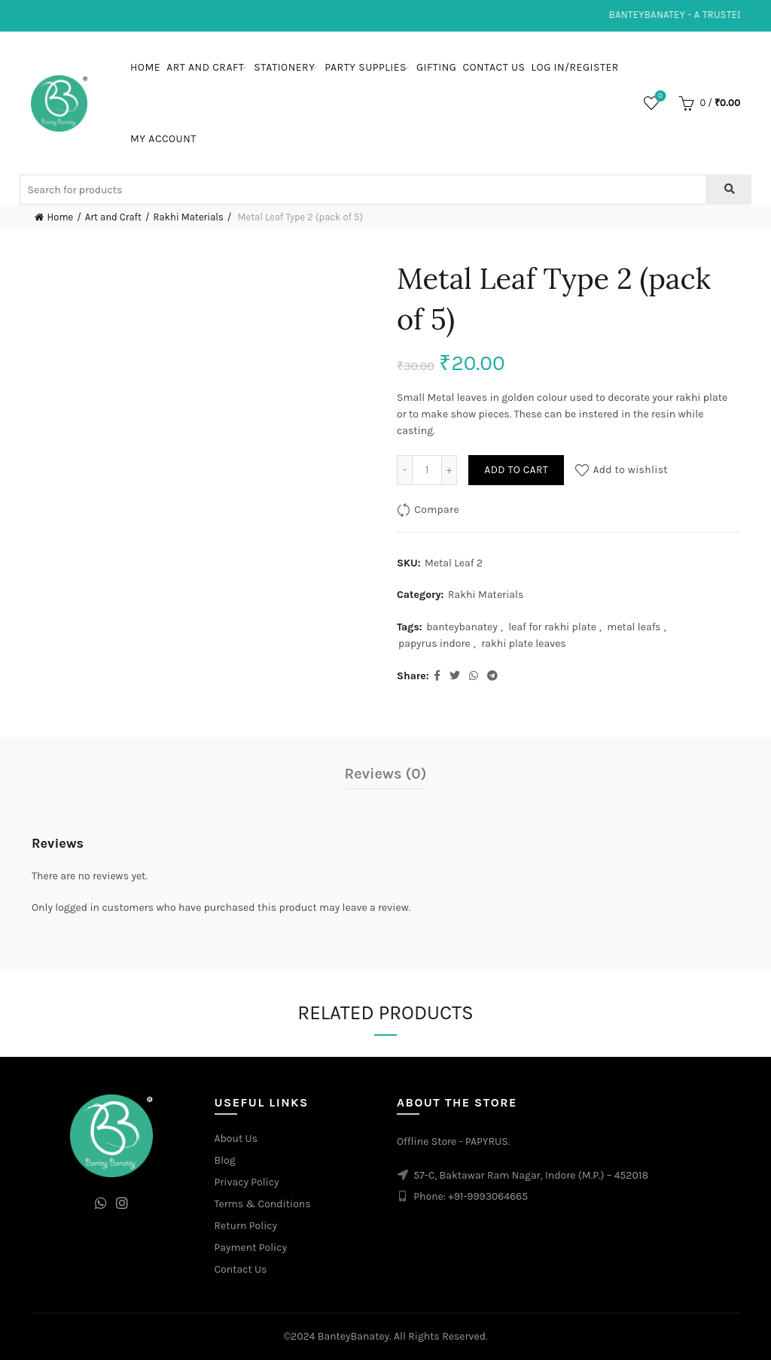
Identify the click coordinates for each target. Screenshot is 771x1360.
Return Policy (246, 1225)
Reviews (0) (386, 773)
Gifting (436, 67)
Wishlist (659, 97)
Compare (436, 509)
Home (145, 67)
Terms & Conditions (263, 1204)
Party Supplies (366, 67)
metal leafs (633, 627)
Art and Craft (205, 67)
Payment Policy (251, 1247)
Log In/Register (575, 67)
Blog (225, 1160)
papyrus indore (434, 643)
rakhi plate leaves (523, 643)
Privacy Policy (247, 1182)
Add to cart (516, 469)
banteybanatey (462, 627)
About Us (236, 1138)
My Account (163, 138)
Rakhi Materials (189, 217)
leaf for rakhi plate (552, 627)
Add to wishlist (630, 469)
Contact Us (493, 67)
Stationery (284, 67)
